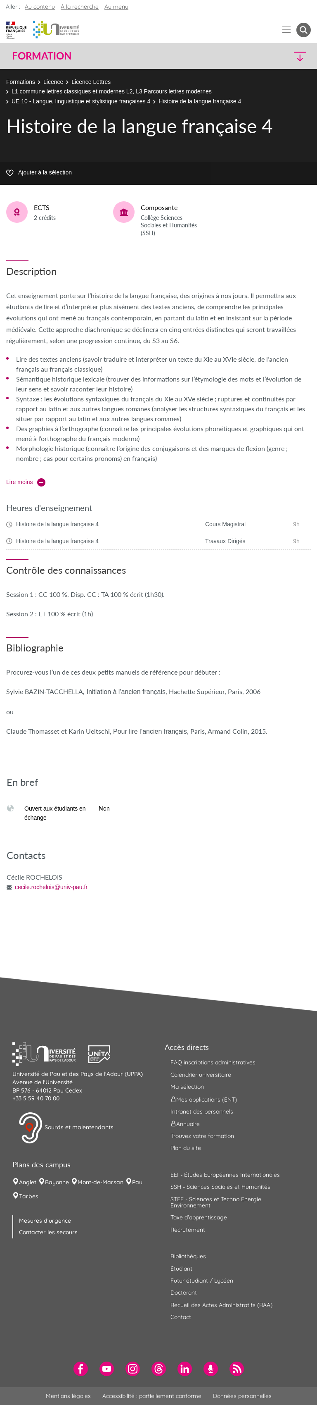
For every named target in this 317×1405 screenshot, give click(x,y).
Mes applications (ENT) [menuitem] (203, 1099)
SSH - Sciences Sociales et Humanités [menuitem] (220, 1186)
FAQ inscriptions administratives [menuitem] (212, 1062)
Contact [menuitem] (180, 1317)
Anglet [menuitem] (27, 1182)
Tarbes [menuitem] (28, 1196)
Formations (20, 82)
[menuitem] (81, 1369)
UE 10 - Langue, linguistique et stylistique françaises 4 (81, 101)
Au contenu (40, 6)
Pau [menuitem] (137, 1182)
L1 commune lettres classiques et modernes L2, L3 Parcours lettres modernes (112, 91)
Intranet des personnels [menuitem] (201, 1111)
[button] (275, 56)
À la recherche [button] (80, 6)
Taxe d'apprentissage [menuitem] (198, 1217)
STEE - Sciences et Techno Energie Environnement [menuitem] (215, 1202)
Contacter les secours (48, 1232)
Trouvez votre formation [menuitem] (202, 1136)
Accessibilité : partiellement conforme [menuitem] (151, 1396)
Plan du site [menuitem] (185, 1148)
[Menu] (286, 30)
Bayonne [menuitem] (57, 1182)
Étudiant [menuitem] (181, 1268)
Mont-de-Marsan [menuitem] (100, 1182)
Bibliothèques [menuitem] (188, 1256)
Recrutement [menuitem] (187, 1229)
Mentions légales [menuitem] (68, 1396)
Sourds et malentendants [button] (66, 1128)
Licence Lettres (91, 82)
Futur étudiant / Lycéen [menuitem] (201, 1280)
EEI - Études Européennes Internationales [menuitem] (225, 1174)
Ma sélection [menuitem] (187, 1086)
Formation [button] (41, 56)
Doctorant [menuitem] (183, 1292)
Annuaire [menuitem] (185, 1124)
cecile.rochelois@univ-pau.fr (51, 887)
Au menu (116, 6)
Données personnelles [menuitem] (242, 1396)
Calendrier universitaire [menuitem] (200, 1074)
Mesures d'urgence (45, 1220)
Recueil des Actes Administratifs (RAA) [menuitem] (221, 1305)
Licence (53, 82)
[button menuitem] (303, 30)
